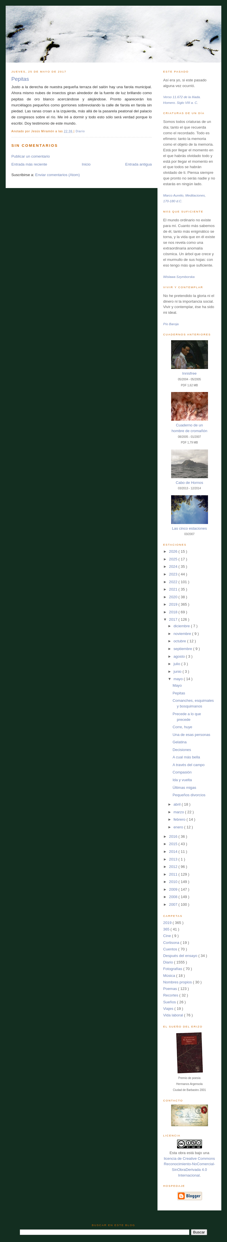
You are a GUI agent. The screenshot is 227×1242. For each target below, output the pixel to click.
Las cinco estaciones (189, 528)
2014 (173, 851)
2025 (173, 559)
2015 (173, 844)
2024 (173, 566)
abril (177, 804)
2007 (173, 904)
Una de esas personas (191, 735)
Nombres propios (178, 982)
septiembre (183, 649)
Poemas (170, 989)
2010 (173, 882)
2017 (173, 619)
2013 (173, 859)
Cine (167, 936)
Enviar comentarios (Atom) (57, 175)
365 (167, 929)
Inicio (86, 164)
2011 (173, 874)
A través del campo (189, 765)
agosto (179, 656)
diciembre (182, 626)
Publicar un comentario (30, 156)
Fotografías (173, 969)
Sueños (170, 1002)
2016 (173, 836)
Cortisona (171, 942)
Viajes (169, 1008)
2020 (173, 597)
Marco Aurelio (173, 195)
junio (177, 671)
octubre (180, 641)
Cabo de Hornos (189, 482)
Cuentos (170, 949)
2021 (173, 589)
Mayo (177, 685)
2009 (173, 889)
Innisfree (189, 373)
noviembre (182, 634)
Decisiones (182, 750)
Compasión (182, 772)
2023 (173, 574)
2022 (173, 582)
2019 (173, 604)
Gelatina (179, 742)
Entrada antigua (138, 164)
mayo (178, 679)
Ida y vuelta (182, 780)
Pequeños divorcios (189, 795)
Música (169, 975)
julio (177, 664)
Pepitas (20, 79)
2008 (173, 897)
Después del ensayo (180, 956)
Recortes (171, 995)
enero (178, 827)
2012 (173, 867)
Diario (80, 131)
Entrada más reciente (29, 164)
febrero (179, 819)
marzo (179, 812)
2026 (173, 551)
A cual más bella (186, 757)
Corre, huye (182, 727)
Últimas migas (184, 787)
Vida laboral (173, 1015)
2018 (173, 612)
